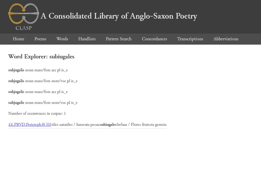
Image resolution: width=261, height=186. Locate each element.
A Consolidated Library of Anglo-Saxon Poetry (102, 16)
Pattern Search (119, 39)
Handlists (87, 39)
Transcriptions (190, 39)
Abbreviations (225, 39)
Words (62, 39)
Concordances (154, 39)
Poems (40, 39)
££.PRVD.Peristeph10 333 (30, 125)
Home (18, 39)
